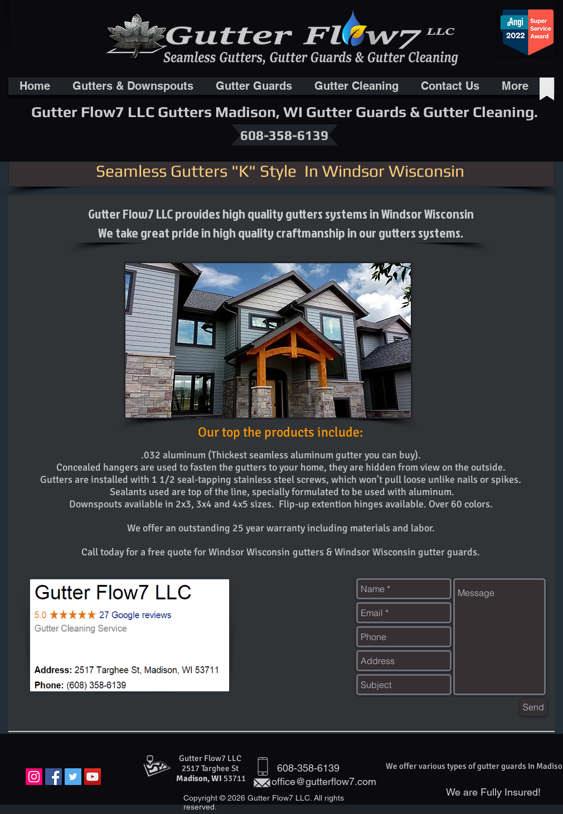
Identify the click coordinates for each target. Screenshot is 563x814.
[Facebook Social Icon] (53, 776)
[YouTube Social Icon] (92, 776)
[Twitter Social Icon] (73, 776)
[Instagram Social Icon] (34, 776)
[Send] (533, 707)
